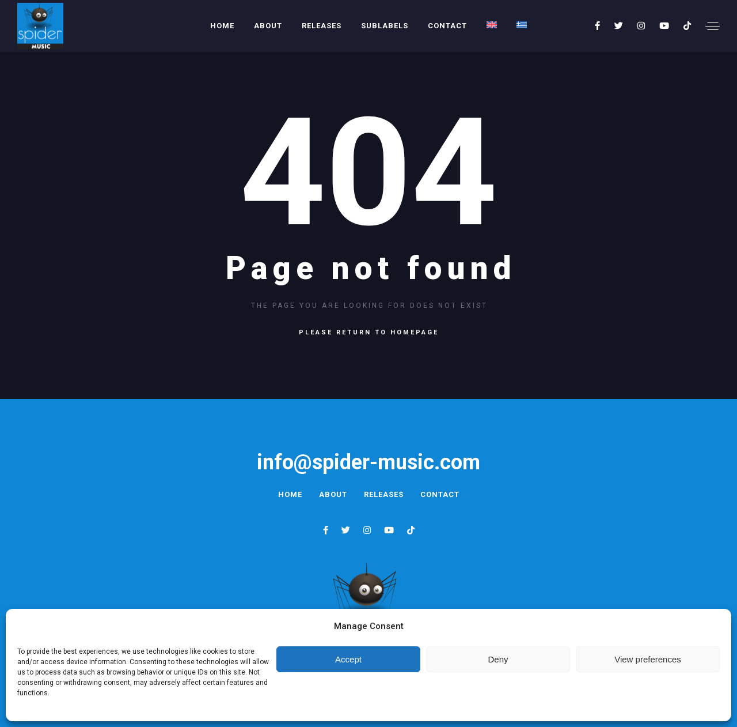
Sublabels (384, 25)
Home (222, 25)
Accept (348, 659)
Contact (447, 25)
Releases (321, 25)
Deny (498, 659)
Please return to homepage (369, 332)
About (268, 25)
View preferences (647, 659)
